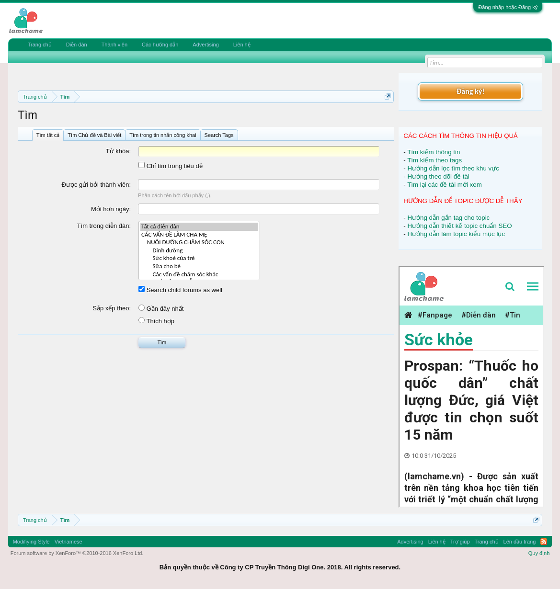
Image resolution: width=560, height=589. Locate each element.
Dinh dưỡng (199, 251)
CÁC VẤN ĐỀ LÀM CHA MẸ (199, 235)
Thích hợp (156, 321)
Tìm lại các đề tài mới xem (444, 184)
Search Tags (219, 135)
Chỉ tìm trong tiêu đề (170, 166)
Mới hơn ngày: (111, 209)
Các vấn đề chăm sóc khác (199, 275)
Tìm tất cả (48, 135)
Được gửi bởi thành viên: (96, 184)
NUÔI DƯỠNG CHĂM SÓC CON (199, 242)
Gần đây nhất (160, 308)
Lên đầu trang (519, 541)
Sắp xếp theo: (111, 308)
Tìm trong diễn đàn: (104, 225)
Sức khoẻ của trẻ (199, 258)
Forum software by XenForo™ (77, 553)
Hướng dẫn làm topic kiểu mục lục (456, 234)
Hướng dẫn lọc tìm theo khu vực (453, 168)
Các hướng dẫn (160, 44)
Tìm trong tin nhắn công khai (162, 135)
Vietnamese (68, 541)
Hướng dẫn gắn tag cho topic (448, 217)
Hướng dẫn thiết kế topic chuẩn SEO (459, 225)
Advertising (205, 44)
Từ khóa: (118, 151)
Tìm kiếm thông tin (433, 152)
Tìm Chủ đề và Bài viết (94, 135)
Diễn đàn (76, 44)
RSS (543, 541)
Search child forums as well (180, 290)
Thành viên (114, 44)
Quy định (539, 553)
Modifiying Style (31, 541)
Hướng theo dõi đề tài (438, 176)
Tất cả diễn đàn (199, 227)
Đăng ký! (470, 91)
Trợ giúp (460, 541)
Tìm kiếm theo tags (434, 160)
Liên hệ (242, 44)
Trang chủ (40, 44)
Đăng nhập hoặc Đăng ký (507, 7)
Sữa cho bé (199, 266)
